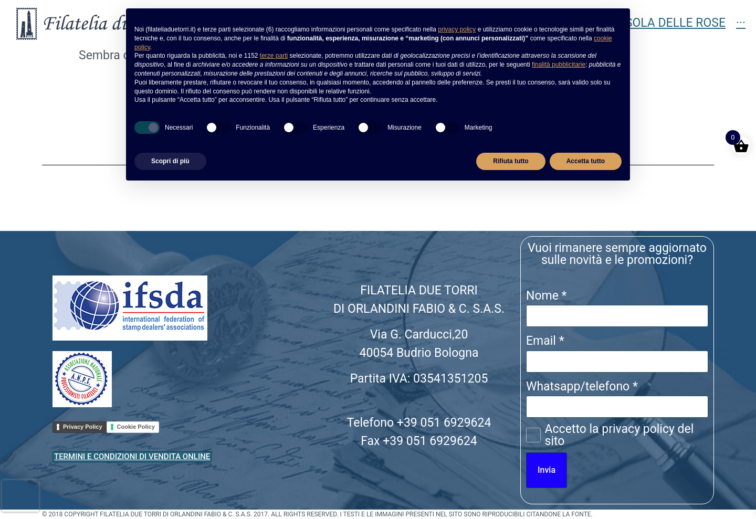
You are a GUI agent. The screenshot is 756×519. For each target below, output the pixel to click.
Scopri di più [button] (170, 161)
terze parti (274, 55)
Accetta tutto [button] (585, 161)
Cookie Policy (136, 426)
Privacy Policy (82, 426)
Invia (546, 470)
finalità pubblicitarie (558, 64)
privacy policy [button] (457, 29)
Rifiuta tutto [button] (510, 161)
